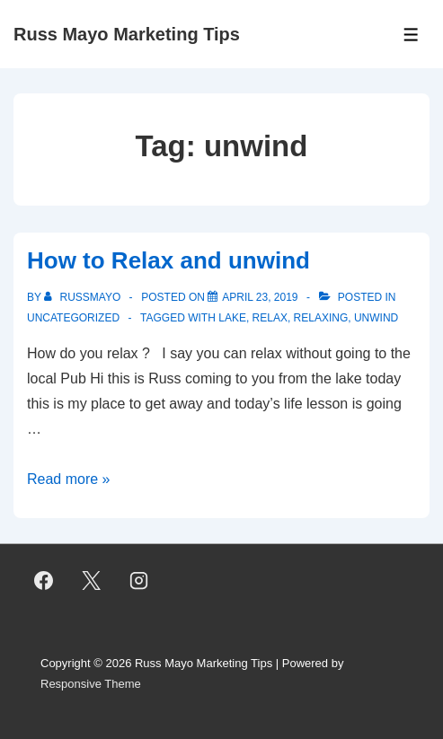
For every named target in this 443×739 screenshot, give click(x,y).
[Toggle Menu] (411, 34)
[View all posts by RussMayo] (83, 297)
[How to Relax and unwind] (259, 297)
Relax (270, 318)
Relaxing (321, 318)
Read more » (69, 479)
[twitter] (92, 581)
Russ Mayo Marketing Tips (126, 34)
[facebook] (44, 581)
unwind (376, 318)
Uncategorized (73, 318)
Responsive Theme (90, 684)
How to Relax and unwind (168, 260)
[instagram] (139, 581)
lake (232, 318)
